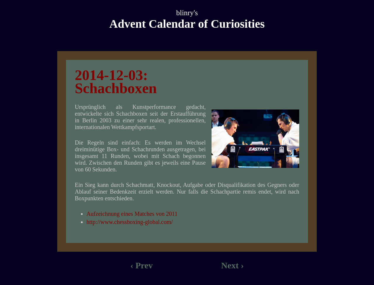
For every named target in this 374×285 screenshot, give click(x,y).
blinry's (187, 13)
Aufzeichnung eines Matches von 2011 (131, 214)
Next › (232, 265)
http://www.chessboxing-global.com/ (129, 222)
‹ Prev (141, 265)
